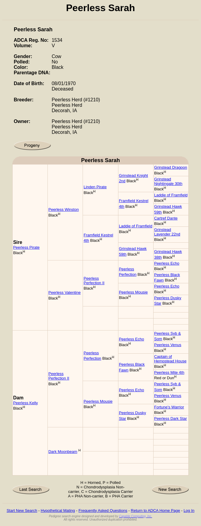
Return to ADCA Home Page (155, 510)
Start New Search (22, 510)
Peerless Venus (167, 345)
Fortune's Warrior (169, 407)
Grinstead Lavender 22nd (167, 231)
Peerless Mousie (133, 292)
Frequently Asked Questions (102, 510)
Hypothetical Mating (58, 510)
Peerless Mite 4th (169, 372)
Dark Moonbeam (62, 451)
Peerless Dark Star (170, 418)
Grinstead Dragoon (170, 167)
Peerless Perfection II (94, 280)
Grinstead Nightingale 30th (168, 181)
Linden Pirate (95, 187)
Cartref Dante (166, 218)
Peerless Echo (166, 263)
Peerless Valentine (64, 292)
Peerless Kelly (25, 403)
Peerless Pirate (26, 247)
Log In (189, 510)
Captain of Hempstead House (170, 358)
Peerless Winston (63, 209)
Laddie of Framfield (170, 195)
